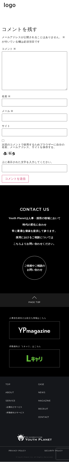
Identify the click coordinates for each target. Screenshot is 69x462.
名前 (6, 96)
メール (7, 111)
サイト (6, 126)
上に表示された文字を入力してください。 (28, 162)
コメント (9, 49)
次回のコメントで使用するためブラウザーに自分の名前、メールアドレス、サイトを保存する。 (33, 146)
